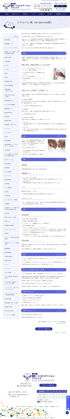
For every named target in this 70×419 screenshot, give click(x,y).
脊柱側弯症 (7, 116)
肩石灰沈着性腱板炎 (9, 85)
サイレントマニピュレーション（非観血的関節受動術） (11, 294)
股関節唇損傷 (7, 248)
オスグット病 (7, 175)
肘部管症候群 (7, 61)
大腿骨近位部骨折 (8, 256)
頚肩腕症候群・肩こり (9, 100)
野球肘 (6, 73)
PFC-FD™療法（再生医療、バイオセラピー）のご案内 (11, 283)
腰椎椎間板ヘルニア (9, 108)
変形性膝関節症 (8, 179)
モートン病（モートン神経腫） (11, 199)
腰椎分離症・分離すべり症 (10, 124)
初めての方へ (23, 406)
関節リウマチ (7, 221)
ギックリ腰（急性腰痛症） (10, 104)
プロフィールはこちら (61, 323)
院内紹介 (47, 406)
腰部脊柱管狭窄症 (8, 112)
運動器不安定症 (8, 260)
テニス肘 (6, 65)
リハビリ (35, 406)
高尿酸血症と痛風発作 (9, 225)
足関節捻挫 (7, 183)
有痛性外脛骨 (7, 195)
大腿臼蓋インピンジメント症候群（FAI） (12, 243)
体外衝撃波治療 (8, 298)
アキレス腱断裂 (8, 187)
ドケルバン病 (7, 132)
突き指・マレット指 (9, 159)
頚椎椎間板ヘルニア (9, 43)
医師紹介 (41, 406)
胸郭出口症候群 (8, 57)
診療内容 (30, 406)
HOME (17, 406)
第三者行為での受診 (9, 310)
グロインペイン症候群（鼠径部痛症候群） (12, 238)
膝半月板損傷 (7, 163)
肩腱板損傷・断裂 (8, 81)
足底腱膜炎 (7, 203)
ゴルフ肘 (6, 69)
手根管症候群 (7, 150)
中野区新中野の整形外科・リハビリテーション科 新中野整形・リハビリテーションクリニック (31, 417)
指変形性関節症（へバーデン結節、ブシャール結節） (11, 145)
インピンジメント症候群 (10, 314)
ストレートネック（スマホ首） (11, 47)
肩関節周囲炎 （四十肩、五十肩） (9, 90)
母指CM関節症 (8, 140)
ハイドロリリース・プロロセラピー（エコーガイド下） (12, 288)
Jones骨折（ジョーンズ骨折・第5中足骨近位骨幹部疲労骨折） (12, 208)
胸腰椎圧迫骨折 (8, 120)
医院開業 (51, 417)
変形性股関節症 (8, 252)
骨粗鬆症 (6, 233)
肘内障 (6, 77)
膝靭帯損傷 (7, 167)
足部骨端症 (7, 213)
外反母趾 (6, 191)
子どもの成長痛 (8, 171)
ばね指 (23, 94)
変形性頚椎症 (7, 39)
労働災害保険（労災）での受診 (11, 302)
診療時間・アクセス (55, 406)
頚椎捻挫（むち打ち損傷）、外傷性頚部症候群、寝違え (12, 52)
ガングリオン (7, 128)
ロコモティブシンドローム (10, 229)
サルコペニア (7, 268)
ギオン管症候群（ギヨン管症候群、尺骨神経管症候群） (11, 155)
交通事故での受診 (8, 306)
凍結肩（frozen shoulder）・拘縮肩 (10, 96)
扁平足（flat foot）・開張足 (10, 217)
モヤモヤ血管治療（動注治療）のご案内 (12, 277)
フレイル (6, 264)
